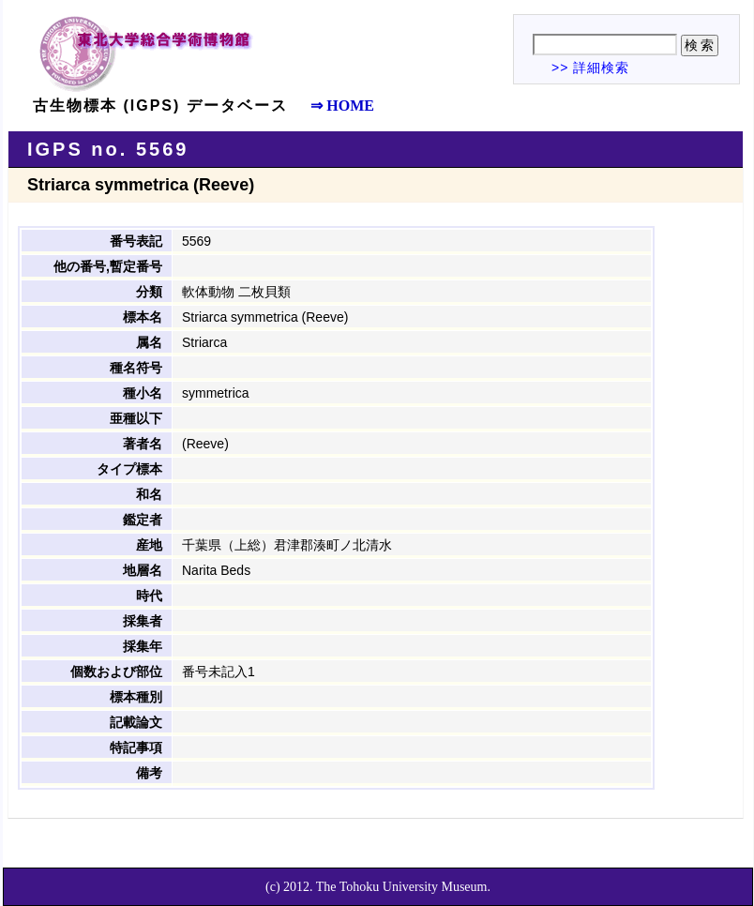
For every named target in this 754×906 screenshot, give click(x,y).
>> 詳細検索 (590, 67)
